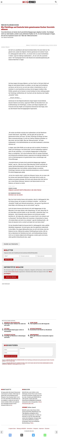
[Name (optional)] (44, 256)
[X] (30, 435)
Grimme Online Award (13, 272)
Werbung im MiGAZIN (21, 428)
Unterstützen (29, 428)
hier (11, 405)
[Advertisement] (29, 14)
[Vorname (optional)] (27, 256)
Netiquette (35, 428)
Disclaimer (47, 428)
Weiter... (32, 423)
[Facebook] (18, 435)
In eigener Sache (12, 428)
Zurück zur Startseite (11, 244)
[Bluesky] (41, 435)
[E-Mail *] (11, 256)
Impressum (41, 428)
